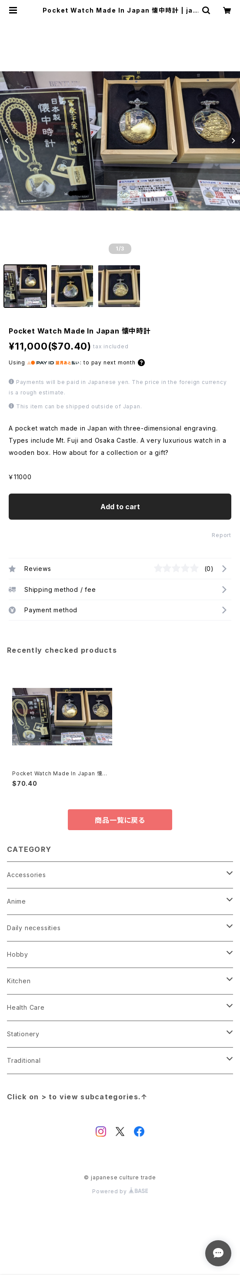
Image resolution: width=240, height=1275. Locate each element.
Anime (16, 901)
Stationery (23, 1034)
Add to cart (120, 506)
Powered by (120, 1191)
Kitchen (19, 981)
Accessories (26, 874)
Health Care (26, 1007)
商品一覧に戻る (120, 820)
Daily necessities (34, 927)
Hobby (17, 954)
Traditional (24, 1060)
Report (221, 535)
